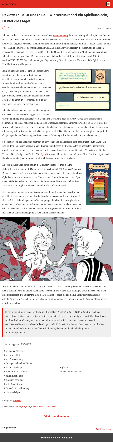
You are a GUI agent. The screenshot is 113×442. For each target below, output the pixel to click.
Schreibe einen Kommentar (56, 416)
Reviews (17, 400)
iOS (23, 407)
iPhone (34, 407)
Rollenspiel (52, 407)
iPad (28, 407)
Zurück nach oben (103, 429)
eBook (18, 407)
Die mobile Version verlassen (56, 437)
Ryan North (46, 154)
